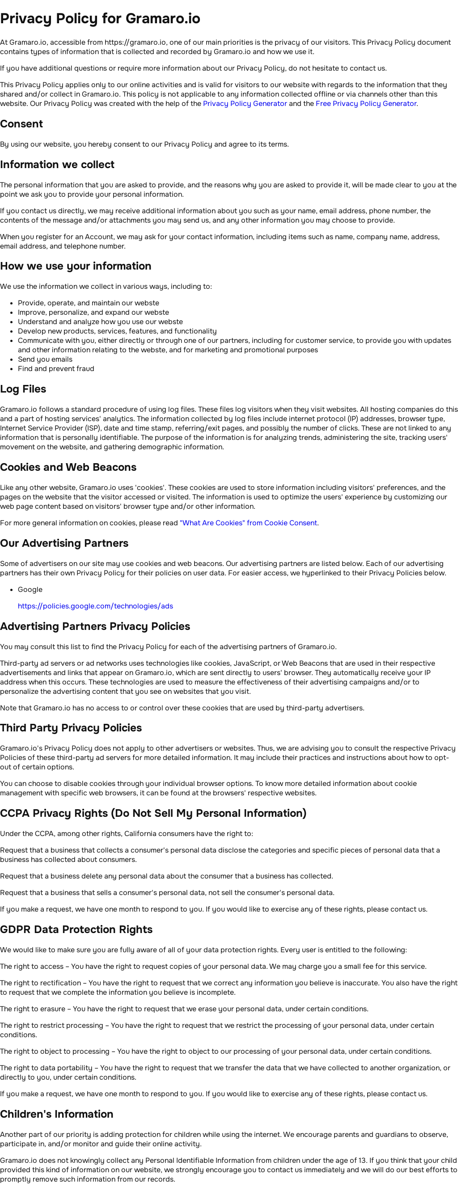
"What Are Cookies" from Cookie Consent (248, 523)
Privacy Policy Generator (245, 103)
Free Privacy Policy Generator (366, 103)
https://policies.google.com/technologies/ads (95, 606)
